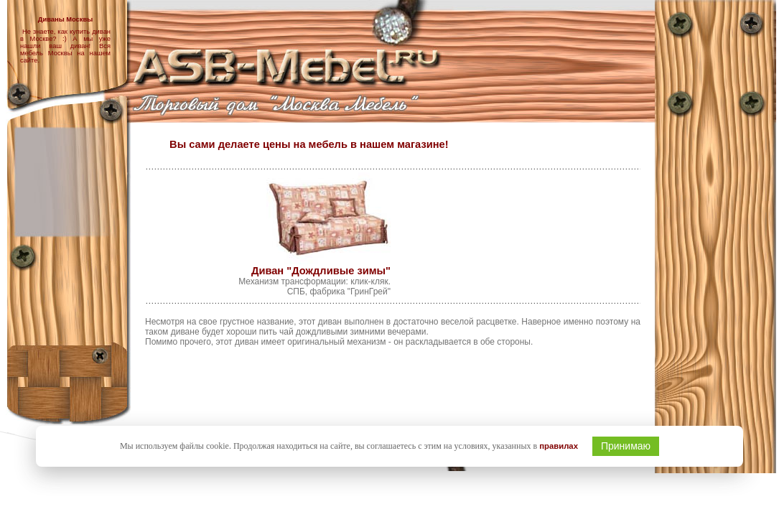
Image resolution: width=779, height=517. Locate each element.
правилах (558, 446)
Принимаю (625, 446)
